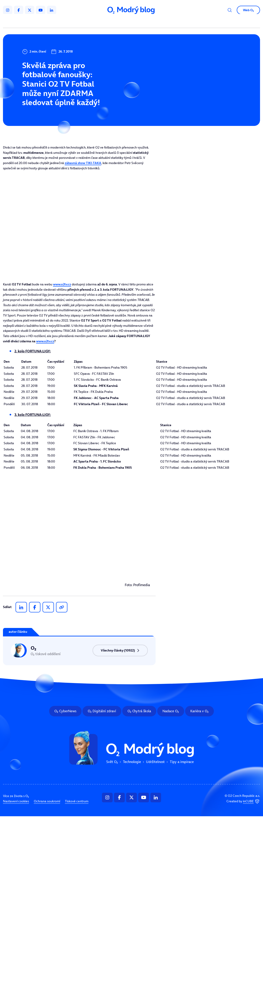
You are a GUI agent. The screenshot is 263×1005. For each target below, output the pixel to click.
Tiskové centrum (76, 801)
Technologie (132, 761)
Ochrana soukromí (47, 801)
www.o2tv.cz (62, 284)
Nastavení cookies (16, 801)
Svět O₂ (112, 761)
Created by (243, 801)
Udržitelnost (155, 761)
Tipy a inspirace (182, 761)
